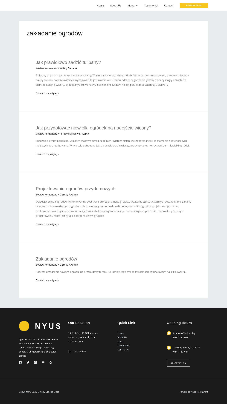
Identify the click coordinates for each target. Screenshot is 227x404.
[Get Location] (77, 351)
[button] (139, 5)
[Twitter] (27, 362)
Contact (169, 5)
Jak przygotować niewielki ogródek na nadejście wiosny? (95, 127)
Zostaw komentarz (47, 68)
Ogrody (64, 194)
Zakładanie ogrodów (57, 258)
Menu (120, 340)
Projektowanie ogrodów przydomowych (77, 188)
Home (106, 5)
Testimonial (153, 5)
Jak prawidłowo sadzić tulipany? (69, 62)
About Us (120, 5)
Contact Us (123, 349)
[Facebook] (20, 362)
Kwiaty (64, 68)
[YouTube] (43, 362)
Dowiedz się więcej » (47, 93)
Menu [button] (136, 5)
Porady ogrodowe (70, 133)
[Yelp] (50, 362)
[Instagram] (35, 362)
